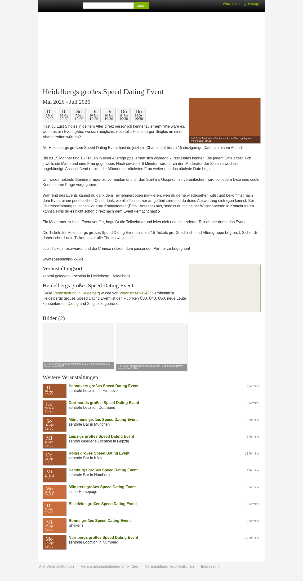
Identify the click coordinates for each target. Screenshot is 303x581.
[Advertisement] (151, 50)
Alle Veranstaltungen (56, 566)
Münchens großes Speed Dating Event (103, 420)
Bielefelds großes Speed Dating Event (103, 504)
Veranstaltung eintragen (243, 4)
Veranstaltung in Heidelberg (76, 293)
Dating (73, 304)
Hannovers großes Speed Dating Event (103, 386)
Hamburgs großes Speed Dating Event (103, 470)
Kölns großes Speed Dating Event (99, 453)
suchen (141, 5)
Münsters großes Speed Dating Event (102, 487)
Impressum (210, 566)
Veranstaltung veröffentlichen (169, 566)
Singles (93, 304)
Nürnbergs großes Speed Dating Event (103, 537)
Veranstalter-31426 (136, 293)
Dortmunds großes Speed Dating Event (104, 403)
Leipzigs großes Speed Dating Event (101, 436)
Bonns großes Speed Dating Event (100, 521)
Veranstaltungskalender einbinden (109, 566)
